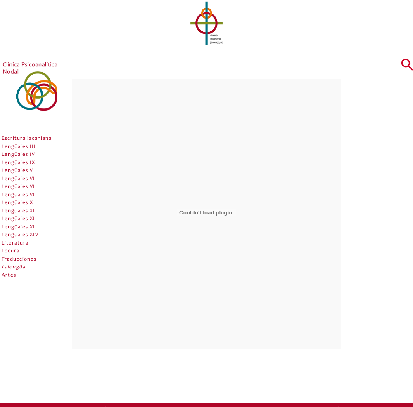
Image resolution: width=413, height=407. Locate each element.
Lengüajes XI (18, 211)
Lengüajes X (17, 203)
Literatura (15, 243)
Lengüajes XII (19, 219)
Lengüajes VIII (20, 195)
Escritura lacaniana (27, 138)
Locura (10, 251)
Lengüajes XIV (20, 235)
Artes (9, 275)
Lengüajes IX (18, 163)
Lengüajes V (17, 171)
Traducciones (19, 259)
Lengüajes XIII (20, 227)
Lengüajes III (19, 147)
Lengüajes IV (18, 155)
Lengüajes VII (19, 187)
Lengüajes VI (18, 179)
